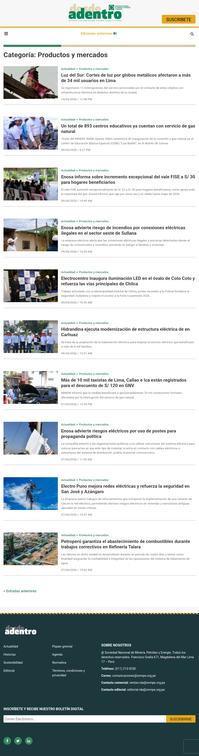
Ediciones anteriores (99, 33)
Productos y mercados (94, 69)
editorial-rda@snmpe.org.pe (146, 689)
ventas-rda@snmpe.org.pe (147, 682)
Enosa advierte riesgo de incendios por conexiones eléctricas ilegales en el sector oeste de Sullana (123, 230)
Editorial (9, 670)
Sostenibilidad (13, 662)
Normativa (59, 662)
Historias (9, 654)
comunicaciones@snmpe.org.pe (134, 675)
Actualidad (68, 69)
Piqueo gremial (62, 646)
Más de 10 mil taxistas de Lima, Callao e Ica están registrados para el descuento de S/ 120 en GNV (123, 382)
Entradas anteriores (21, 591)
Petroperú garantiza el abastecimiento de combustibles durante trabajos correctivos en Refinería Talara (125, 544)
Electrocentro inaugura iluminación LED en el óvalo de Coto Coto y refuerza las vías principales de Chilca (128, 281)
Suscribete (178, 19)
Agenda (57, 654)
